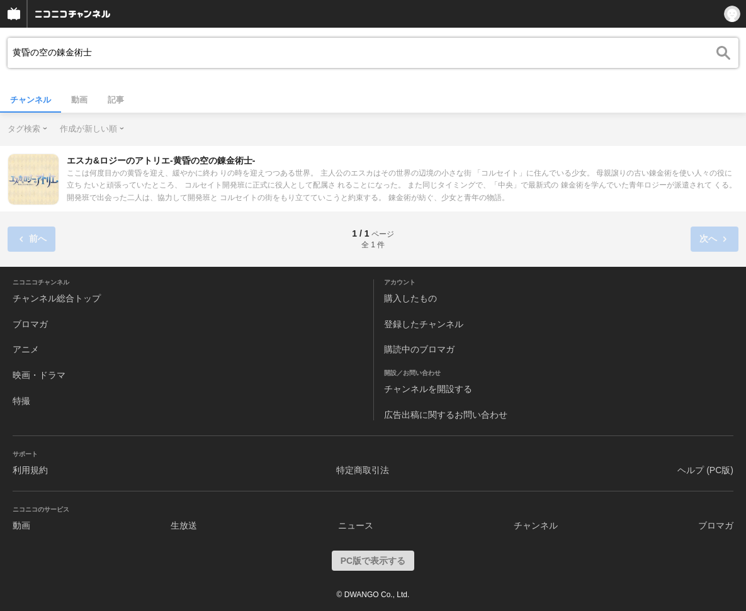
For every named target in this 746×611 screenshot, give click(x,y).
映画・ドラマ (39, 375)
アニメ (26, 349)
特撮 (21, 401)
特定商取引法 (362, 470)
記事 (116, 99)
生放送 (184, 525)
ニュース (355, 525)
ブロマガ (30, 324)
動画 (79, 99)
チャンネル (30, 99)
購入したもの (410, 298)
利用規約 (30, 470)
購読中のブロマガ (419, 349)
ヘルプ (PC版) (705, 470)
